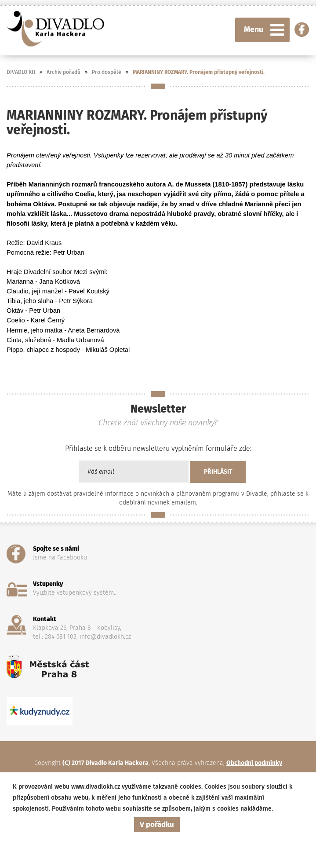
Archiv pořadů (63, 72)
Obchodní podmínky (254, 763)
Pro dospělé (106, 72)
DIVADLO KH (21, 72)
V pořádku (157, 824)
